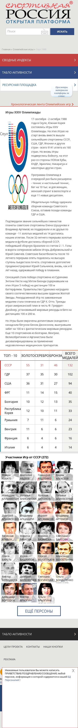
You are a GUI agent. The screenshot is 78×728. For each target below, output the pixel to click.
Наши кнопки (53, 646)
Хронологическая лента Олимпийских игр (42, 104)
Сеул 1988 (8, 133)
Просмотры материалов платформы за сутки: (61, 91)
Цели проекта (13, 646)
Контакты (33, 646)
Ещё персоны (39, 611)
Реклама (9, 659)
